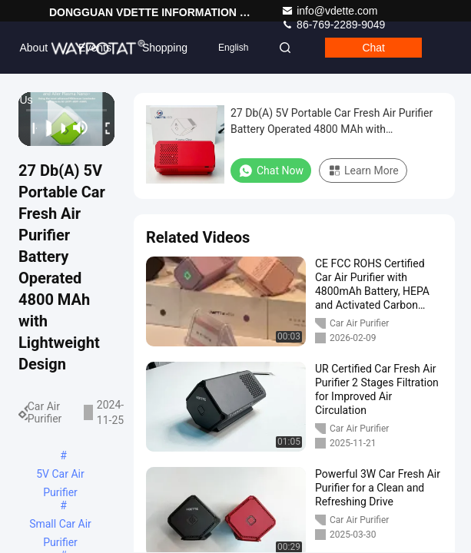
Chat (373, 47)
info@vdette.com (329, 11)
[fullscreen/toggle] (103, 127)
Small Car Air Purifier (60, 525)
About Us (33, 57)
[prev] (30, 127)
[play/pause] (44, 127)
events (94, 47)
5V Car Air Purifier (60, 475)
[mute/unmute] (80, 127)
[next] (58, 127)
